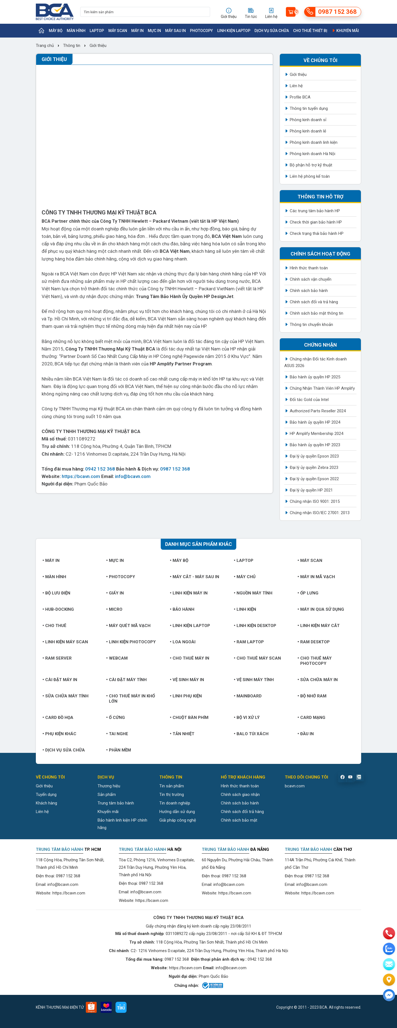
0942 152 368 (100, 469)
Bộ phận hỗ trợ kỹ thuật (311, 165)
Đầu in (305, 733)
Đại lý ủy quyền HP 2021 (311, 490)
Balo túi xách (251, 733)
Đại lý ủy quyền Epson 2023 (314, 456)
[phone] (389, 933)
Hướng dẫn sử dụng (177, 811)
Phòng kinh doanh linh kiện (313, 142)
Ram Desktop (313, 641)
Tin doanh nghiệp (174, 803)
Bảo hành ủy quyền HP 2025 (315, 376)
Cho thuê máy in (189, 658)
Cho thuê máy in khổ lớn (130, 699)
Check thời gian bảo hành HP (316, 222)
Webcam (117, 658)
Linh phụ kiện (186, 696)
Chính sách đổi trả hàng (242, 811)
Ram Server (57, 658)
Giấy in (115, 593)
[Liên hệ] (389, 980)
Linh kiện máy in (189, 593)
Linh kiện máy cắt (318, 625)
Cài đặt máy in (59, 679)
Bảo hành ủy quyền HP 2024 (315, 422)
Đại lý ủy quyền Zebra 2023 (314, 467)
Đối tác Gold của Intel (309, 399)
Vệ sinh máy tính (254, 679)
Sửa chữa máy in (317, 679)
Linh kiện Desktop (255, 625)
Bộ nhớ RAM (311, 696)
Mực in (154, 30)
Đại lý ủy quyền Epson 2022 (314, 478)
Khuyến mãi (345, 30)
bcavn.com (295, 785)
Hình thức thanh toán (309, 267)
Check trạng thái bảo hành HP (317, 233)
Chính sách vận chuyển (310, 279)
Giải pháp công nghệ (177, 820)
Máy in (137, 30)
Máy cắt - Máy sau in (194, 576)
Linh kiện (245, 609)
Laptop (97, 30)
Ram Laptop (249, 641)
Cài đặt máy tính (126, 679)
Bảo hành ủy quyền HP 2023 (315, 444)
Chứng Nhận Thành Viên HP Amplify (322, 388)
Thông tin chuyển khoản (311, 324)
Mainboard (248, 696)
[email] (389, 964)
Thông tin (71, 45)
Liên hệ (296, 85)
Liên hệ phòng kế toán (310, 176)
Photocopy (201, 30)
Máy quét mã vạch (128, 625)
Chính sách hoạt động (320, 254)
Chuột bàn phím (189, 717)
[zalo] (389, 949)
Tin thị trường (171, 794)
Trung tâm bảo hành (116, 803)
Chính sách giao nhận (240, 794)
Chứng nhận (320, 345)
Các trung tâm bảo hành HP (315, 210)
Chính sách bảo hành (309, 290)
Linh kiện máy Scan (65, 641)
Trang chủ (45, 45)
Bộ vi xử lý (247, 717)
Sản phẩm (107, 794)
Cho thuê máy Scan (257, 658)
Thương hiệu (109, 785)
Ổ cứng (115, 717)
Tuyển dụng (46, 794)
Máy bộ (56, 30)
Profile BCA (300, 97)
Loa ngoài (182, 641)
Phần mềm (118, 750)
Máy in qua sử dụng (320, 609)
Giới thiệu (98, 45)
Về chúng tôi (320, 60)
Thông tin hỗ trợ (320, 197)
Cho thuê (54, 625)
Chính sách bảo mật (239, 820)
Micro (114, 609)
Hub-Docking (58, 609)
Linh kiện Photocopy (131, 641)
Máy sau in (175, 30)
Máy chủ (245, 576)
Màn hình (76, 30)
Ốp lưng (307, 593)
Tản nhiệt (182, 733)
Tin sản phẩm (171, 785)
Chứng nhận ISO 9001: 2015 (315, 501)
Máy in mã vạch (316, 576)
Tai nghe (117, 733)
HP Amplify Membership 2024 (316, 433)
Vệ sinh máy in (187, 679)
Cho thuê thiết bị (310, 30)
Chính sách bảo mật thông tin (316, 313)
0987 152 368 (175, 469)
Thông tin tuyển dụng (309, 108)
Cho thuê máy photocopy (314, 661)
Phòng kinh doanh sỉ (308, 119)
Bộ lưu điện (56, 593)
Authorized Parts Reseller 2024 (318, 410)
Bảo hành (182, 609)
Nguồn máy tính (253, 593)
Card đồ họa (57, 717)
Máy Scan (117, 30)
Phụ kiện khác (59, 733)
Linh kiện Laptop (233, 30)
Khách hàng (46, 803)
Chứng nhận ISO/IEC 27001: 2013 (320, 512)
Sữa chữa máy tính (65, 696)
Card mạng (311, 717)
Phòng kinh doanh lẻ (308, 131)
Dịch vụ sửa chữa (271, 30)
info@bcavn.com (133, 476)
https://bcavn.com (81, 476)
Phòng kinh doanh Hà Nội (312, 153)
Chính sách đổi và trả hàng (314, 301)
